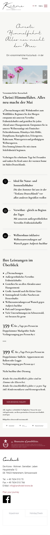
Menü (41, 6)
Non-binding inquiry (16, 402)
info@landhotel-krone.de (21, 485)
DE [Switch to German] (33, 6)
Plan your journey (11, 492)
